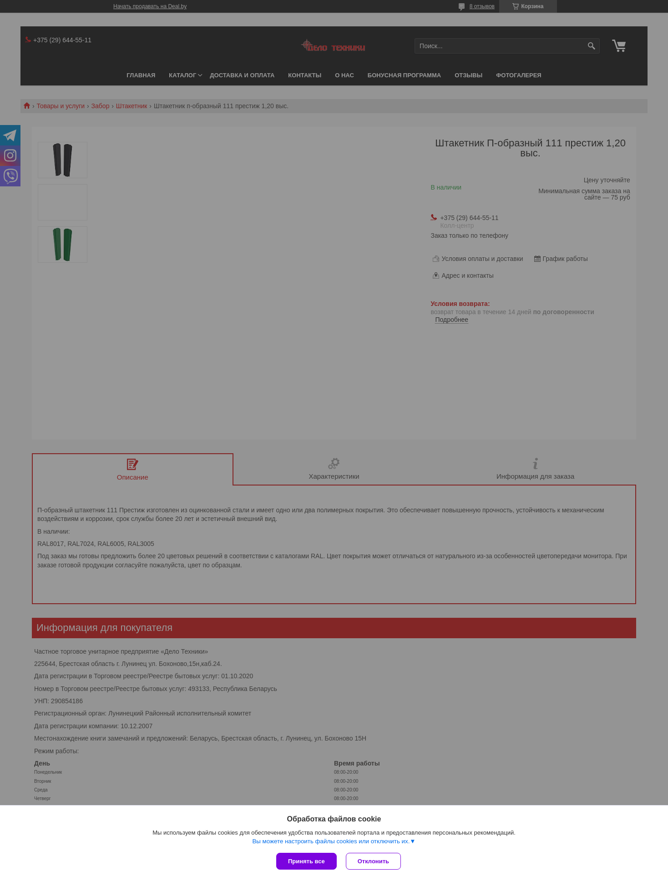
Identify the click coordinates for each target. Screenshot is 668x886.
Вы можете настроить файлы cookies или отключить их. (331, 841)
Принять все (306, 861)
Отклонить (373, 861)
